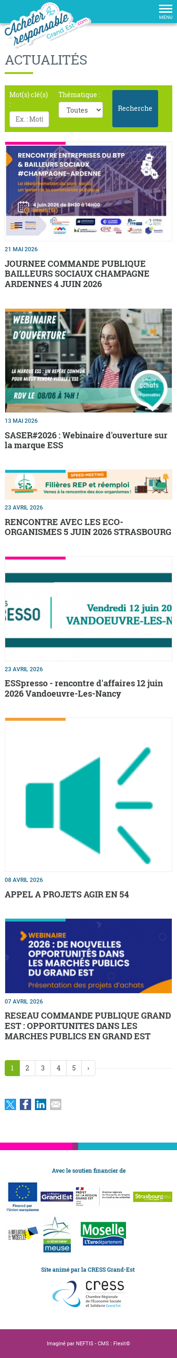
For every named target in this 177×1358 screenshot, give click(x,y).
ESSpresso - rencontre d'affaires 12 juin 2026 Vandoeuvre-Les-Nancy (84, 688)
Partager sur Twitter (10, 1104)
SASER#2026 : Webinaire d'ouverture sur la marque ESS (86, 440)
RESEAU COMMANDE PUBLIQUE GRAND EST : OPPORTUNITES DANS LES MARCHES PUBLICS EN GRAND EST (88, 1025)
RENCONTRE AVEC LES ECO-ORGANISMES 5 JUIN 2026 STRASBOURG (88, 527)
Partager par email (55, 1104)
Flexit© (121, 1344)
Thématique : (79, 94)
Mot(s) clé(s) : (28, 99)
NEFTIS (84, 1344)
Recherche (135, 108)
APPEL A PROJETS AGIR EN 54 (67, 894)
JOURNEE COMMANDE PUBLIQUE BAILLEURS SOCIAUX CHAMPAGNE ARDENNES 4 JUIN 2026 (77, 273)
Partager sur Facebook (25, 1104)
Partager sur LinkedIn (40, 1104)
